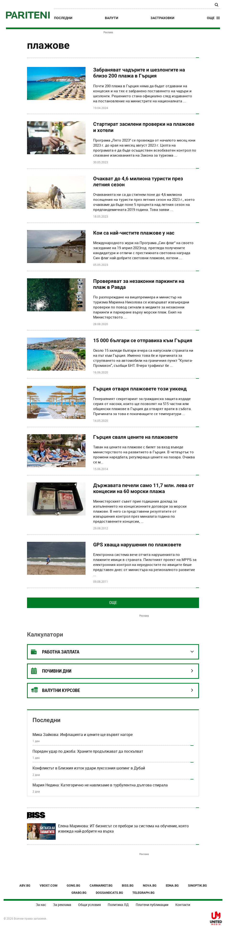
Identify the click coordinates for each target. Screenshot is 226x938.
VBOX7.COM (48, 885)
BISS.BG (128, 885)
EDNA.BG (172, 885)
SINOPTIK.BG (197, 885)
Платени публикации (152, 904)
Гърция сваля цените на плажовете (135, 437)
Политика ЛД (118, 904)
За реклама (62, 904)
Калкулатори (45, 634)
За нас (41, 904)
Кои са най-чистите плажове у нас (133, 233)
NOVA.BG (149, 885)
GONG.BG (73, 885)
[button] (213, 18)
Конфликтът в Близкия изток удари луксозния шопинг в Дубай (88, 768)
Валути (111, 18)
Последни (63, 18)
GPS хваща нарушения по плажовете (137, 545)
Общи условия (89, 904)
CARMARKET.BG (101, 885)
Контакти (182, 904)
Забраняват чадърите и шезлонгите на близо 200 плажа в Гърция (139, 73)
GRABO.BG (78, 892)
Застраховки (162, 18)
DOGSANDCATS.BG (109, 892)
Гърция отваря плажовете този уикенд (140, 389)
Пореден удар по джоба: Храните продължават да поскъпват (87, 751)
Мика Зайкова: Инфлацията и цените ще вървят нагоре (82, 734)
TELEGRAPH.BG (143, 892)
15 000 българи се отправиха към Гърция (142, 340)
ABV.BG (24, 885)
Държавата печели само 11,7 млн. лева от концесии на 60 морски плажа (143, 488)
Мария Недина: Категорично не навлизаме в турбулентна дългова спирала (100, 785)
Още (113, 602)
